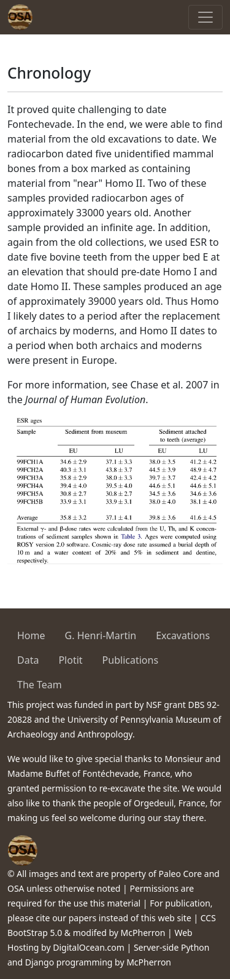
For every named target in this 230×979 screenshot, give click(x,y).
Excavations (183, 635)
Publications (130, 660)
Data (28, 660)
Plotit (70, 660)
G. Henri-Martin (101, 635)
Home (31, 635)
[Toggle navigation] (205, 17)
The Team (39, 684)
